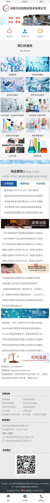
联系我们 (42, 500)
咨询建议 (40, 36)
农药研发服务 (37, 75)
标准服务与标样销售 (37, 115)
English (25, 2)
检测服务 (12, 75)
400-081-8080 (22, 429)
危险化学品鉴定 (9, 407)
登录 (41, 2)
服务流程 (9, 36)
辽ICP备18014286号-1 (14, 491)
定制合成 (37, 156)
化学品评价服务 (37, 95)
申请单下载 (25, 36)
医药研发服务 (12, 95)
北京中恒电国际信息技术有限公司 (26, 487)
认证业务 (12, 156)
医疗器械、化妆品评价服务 (12, 115)
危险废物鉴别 (37, 136)
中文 (8, 2)
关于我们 (25, 500)
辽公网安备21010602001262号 (33, 491)
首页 (8, 500)
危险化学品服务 (12, 136)
